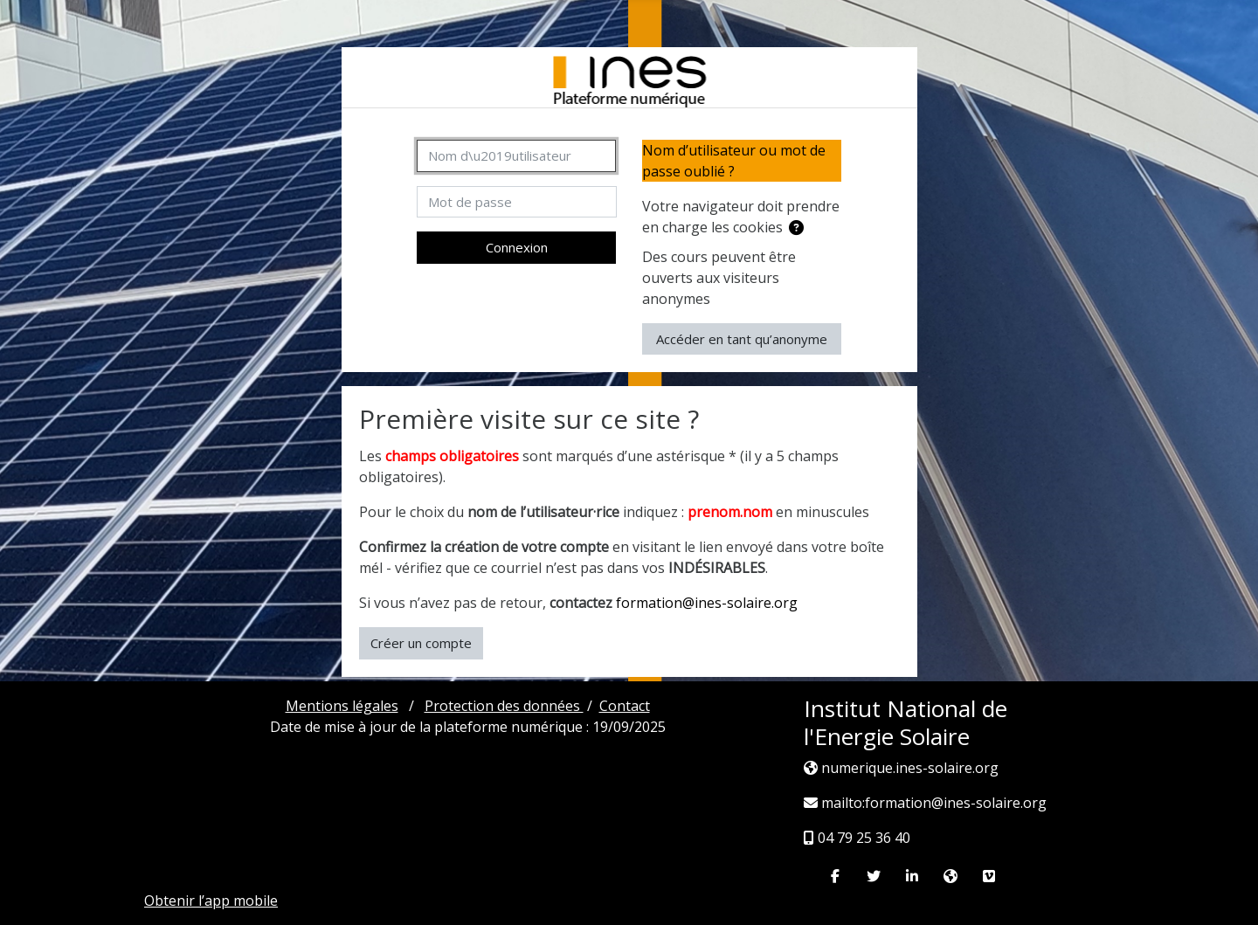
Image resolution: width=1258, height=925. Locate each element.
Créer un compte (421, 643)
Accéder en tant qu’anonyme (741, 339)
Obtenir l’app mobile (211, 900)
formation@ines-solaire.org (707, 602)
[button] (799, 228)
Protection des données (504, 705)
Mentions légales (342, 705)
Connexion (517, 247)
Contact (624, 705)
